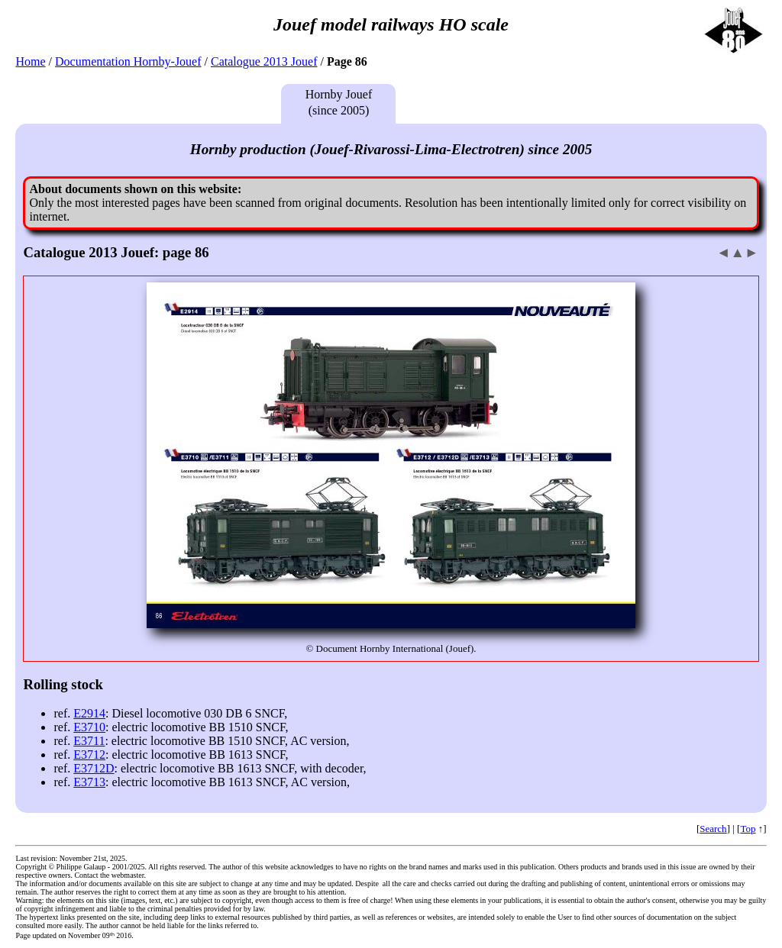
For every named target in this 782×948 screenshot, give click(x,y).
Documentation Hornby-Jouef (128, 61)
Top (747, 828)
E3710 (89, 727)
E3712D (93, 768)
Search (713, 828)
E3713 (89, 781)
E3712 (89, 754)
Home (30, 61)
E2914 (89, 713)
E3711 (89, 740)
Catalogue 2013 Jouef (264, 61)
